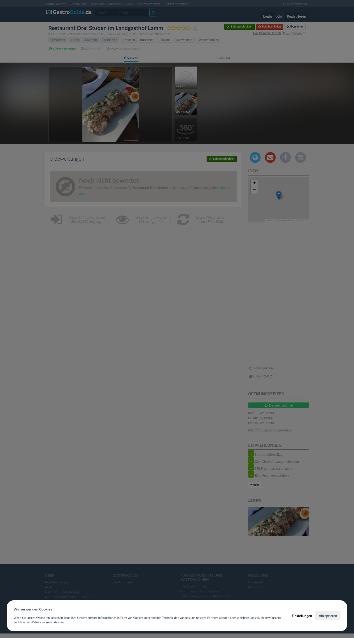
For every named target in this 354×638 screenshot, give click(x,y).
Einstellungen (302, 616)
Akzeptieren (328, 616)
